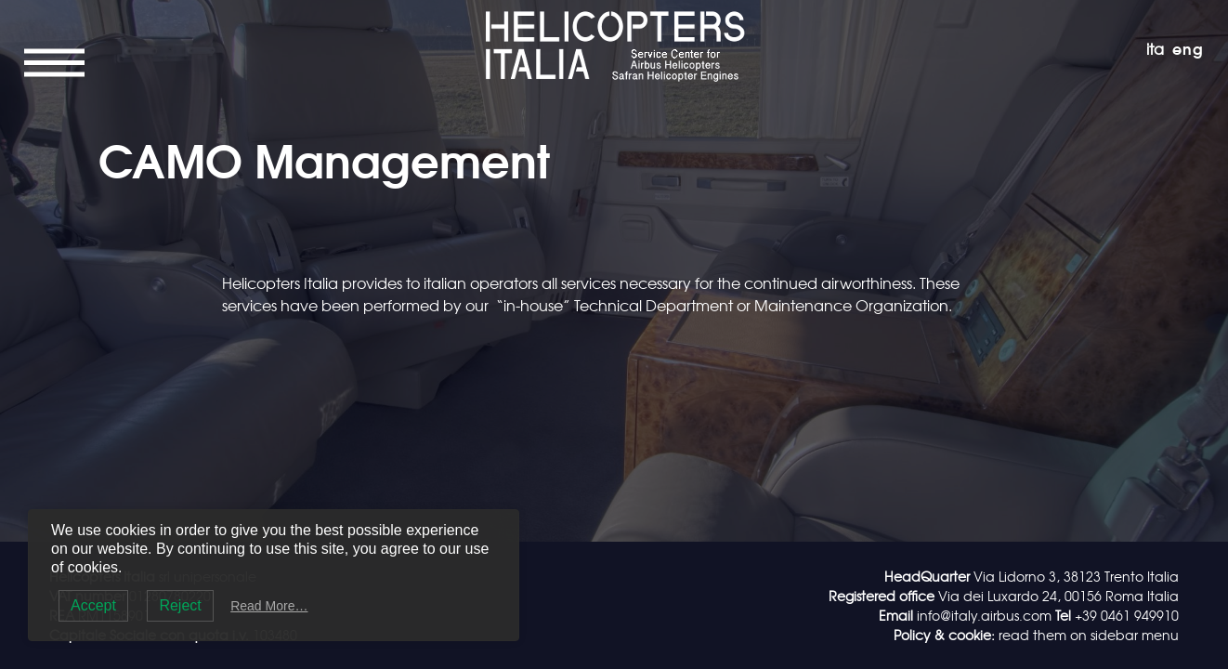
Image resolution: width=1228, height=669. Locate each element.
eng (1188, 48)
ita (1155, 48)
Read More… (268, 605)
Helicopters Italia (614, 16)
